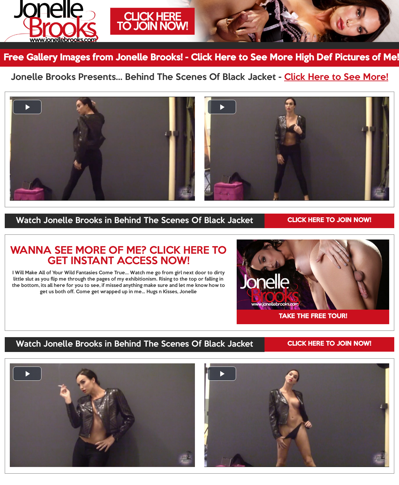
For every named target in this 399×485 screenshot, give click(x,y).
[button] (27, 107)
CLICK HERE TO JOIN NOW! (329, 220)
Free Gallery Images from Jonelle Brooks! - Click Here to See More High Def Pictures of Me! (201, 58)
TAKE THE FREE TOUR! (313, 316)
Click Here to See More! (336, 77)
